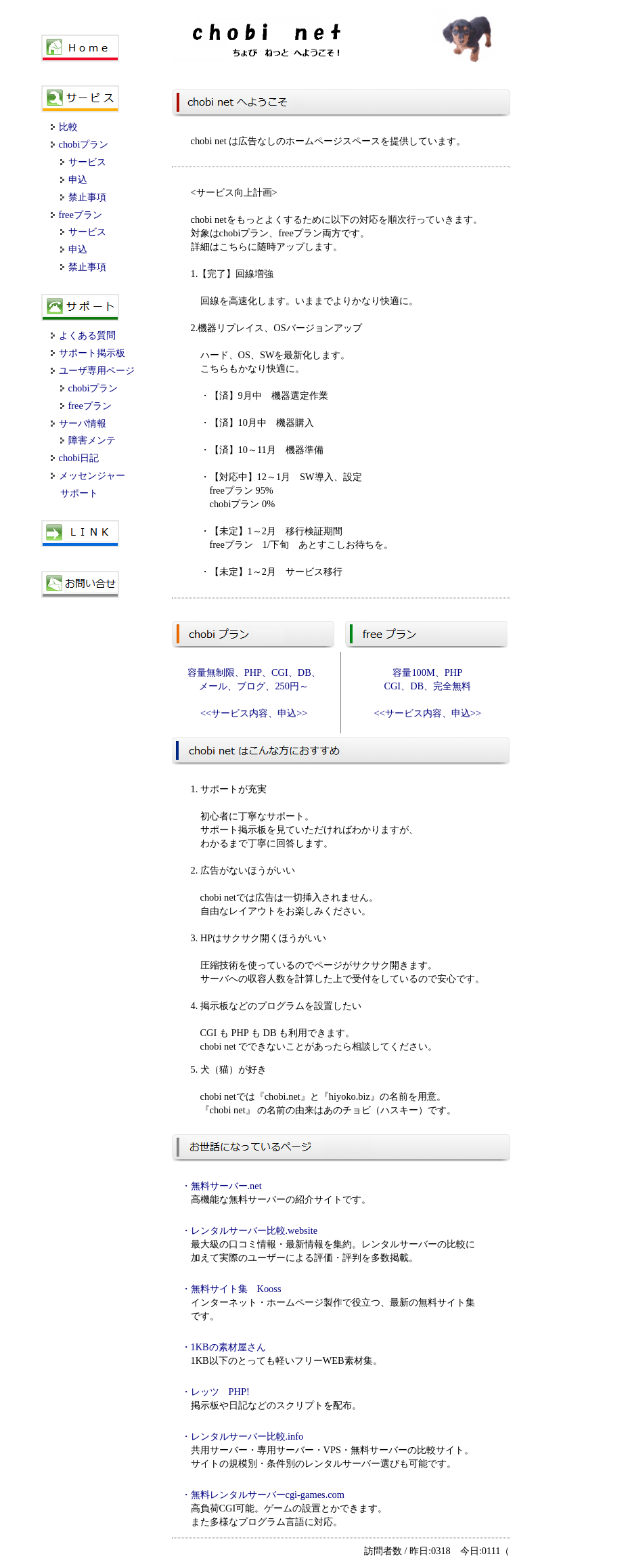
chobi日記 (75, 457)
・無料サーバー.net (221, 1185)
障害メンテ (88, 440)
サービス (83, 161)
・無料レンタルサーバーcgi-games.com (263, 1494)
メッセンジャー (88, 475)
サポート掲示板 (88, 352)
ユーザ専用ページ (93, 370)
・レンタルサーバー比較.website (249, 1230)
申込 (73, 179)
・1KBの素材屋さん (223, 1346)
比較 (64, 126)
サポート (79, 493)
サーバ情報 (78, 423)
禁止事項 (83, 197)
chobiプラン (80, 144)
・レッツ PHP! (215, 1391)
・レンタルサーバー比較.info (242, 1436)
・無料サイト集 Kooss (231, 1288)
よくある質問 (83, 335)
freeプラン (76, 214)
